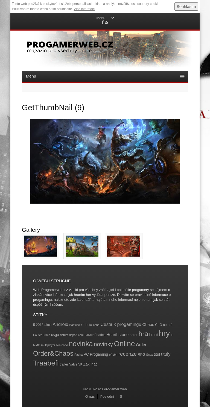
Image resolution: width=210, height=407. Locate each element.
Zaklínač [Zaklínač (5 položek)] (90, 364)
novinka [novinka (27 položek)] (81, 343)
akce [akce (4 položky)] (48, 325)
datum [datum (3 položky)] (64, 335)
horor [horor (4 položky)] (134, 335)
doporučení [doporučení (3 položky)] (76, 335)
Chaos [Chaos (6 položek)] (148, 324)
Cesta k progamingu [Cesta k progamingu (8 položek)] (120, 324)
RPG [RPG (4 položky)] (141, 355)
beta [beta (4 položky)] (89, 325)
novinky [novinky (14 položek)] (103, 344)
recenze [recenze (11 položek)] (127, 354)
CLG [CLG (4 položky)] (158, 325)
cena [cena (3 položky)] (96, 324)
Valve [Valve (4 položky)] (73, 364)
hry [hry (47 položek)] (164, 333)
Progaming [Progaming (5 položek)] (99, 354)
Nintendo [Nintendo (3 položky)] (62, 345)
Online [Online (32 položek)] (124, 344)
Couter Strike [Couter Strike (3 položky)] (41, 335)
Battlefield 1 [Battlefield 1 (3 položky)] (77, 324)
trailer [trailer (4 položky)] (64, 364)
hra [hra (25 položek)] (143, 333)
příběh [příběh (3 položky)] (113, 354)
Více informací (84, 9)
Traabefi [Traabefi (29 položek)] (46, 363)
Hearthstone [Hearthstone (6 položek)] (117, 334)
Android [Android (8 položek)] (60, 324)
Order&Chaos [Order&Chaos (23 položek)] (53, 353)
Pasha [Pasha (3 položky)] (78, 354)
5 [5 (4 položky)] (34, 325)
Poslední (107, 396)
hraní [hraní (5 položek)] (153, 335)
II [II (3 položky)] (172, 335)
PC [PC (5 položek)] (86, 354)
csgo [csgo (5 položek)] (55, 335)
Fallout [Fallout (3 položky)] (89, 335)
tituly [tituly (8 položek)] (165, 354)
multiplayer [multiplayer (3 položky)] (48, 345)
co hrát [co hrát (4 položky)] (168, 325)
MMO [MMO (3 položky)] (36, 345)
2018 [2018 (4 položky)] (39, 325)
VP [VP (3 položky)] (80, 364)
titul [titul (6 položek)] (157, 354)
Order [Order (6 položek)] (141, 344)
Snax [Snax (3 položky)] (149, 354)
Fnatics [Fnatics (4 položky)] (99, 335)
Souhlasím (186, 6)
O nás (90, 396)
